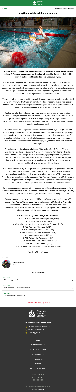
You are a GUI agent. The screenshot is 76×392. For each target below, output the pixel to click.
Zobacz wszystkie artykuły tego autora (38, 302)
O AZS (38, 340)
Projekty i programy (38, 349)
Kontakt (38, 364)
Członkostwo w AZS (38, 345)
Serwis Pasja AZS (38, 354)
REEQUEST (41, 389)
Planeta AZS (38, 359)
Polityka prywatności (38, 368)
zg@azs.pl (36, 333)
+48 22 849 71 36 (39, 330)
